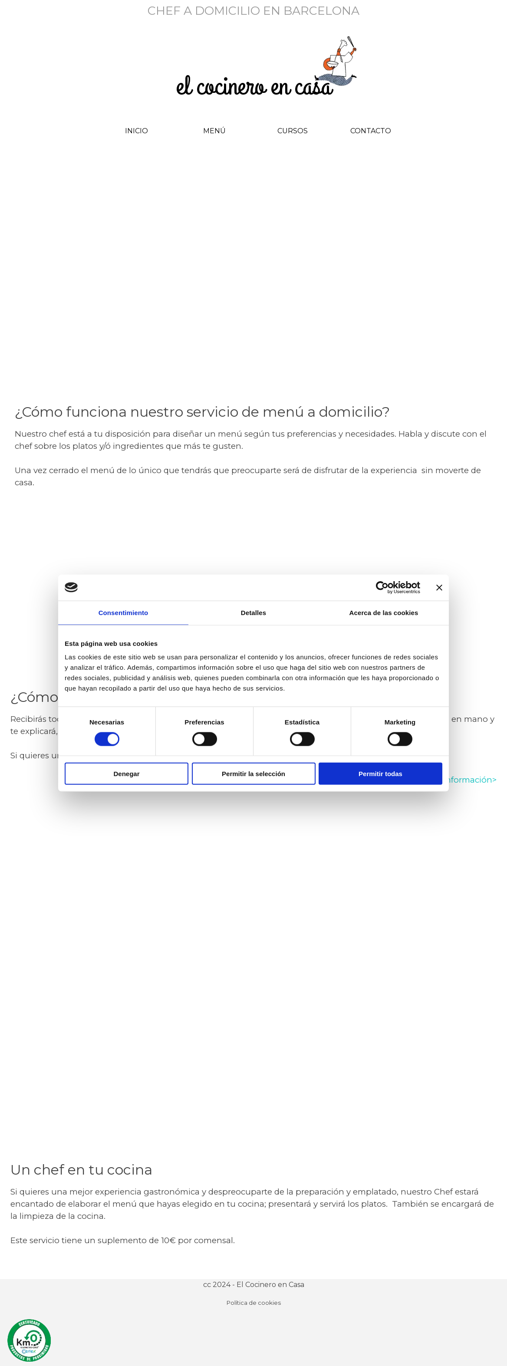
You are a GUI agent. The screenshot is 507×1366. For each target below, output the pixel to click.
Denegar (126, 773)
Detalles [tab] (253, 612)
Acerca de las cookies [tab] (383, 612)
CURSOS (292, 131)
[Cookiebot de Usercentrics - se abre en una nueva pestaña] (382, 587)
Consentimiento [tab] (123, 612)
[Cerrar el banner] (439, 587)
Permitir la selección (253, 773)
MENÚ (214, 131)
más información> (460, 780)
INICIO (136, 131)
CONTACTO (370, 131)
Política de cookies (254, 1302)
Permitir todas (380, 773)
